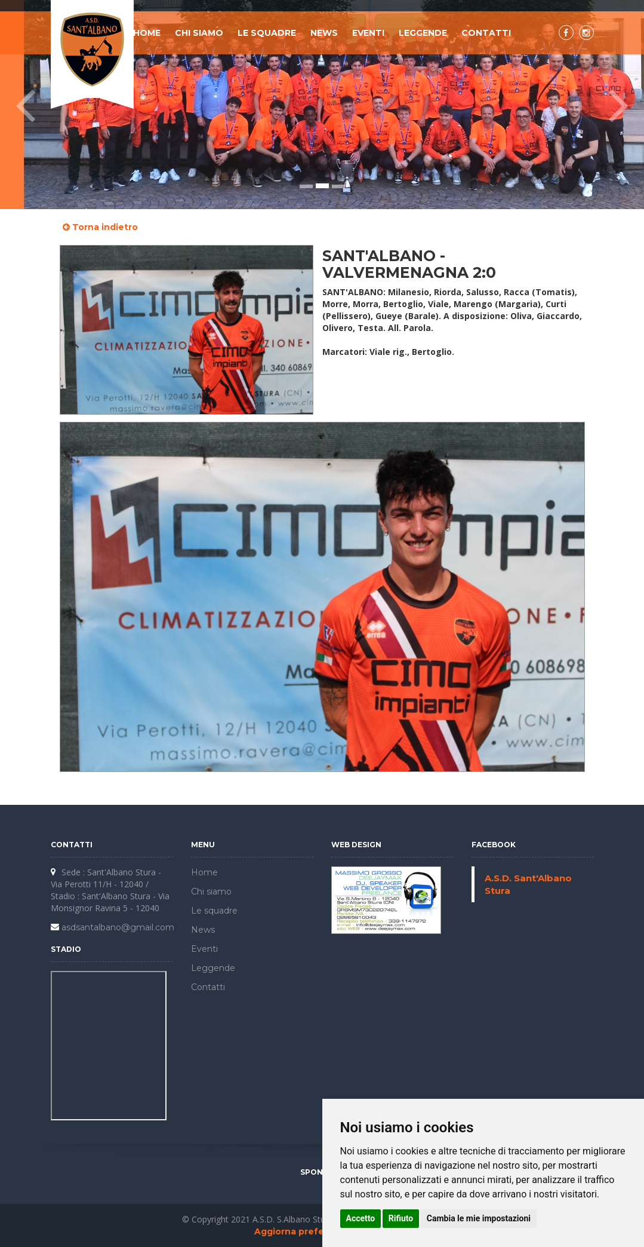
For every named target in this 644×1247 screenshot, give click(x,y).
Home (147, 32)
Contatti (486, 32)
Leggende (423, 32)
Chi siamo (199, 32)
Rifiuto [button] (401, 1218)
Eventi (368, 32)
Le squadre (267, 32)
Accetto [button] (360, 1218)
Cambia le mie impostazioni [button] (479, 1218)
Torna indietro (100, 227)
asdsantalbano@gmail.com (117, 927)
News (324, 32)
